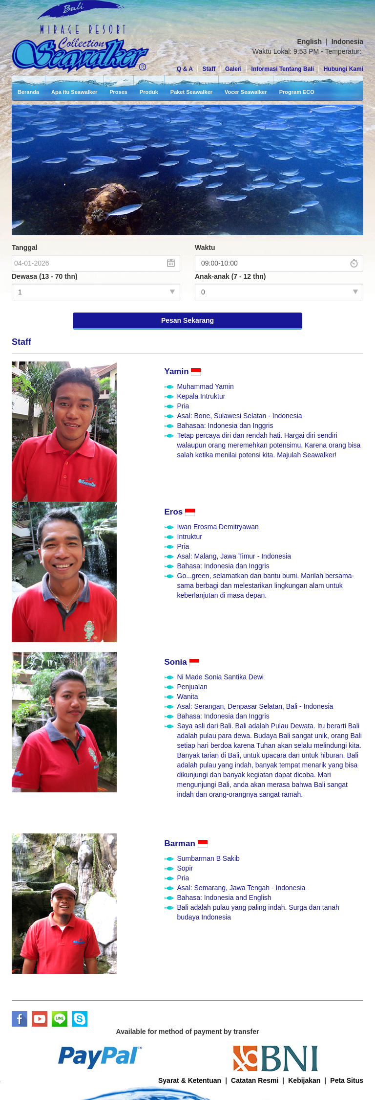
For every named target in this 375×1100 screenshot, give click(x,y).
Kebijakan (304, 1051)
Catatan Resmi (254, 1051)
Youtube (39, 989)
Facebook (19, 989)
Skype (79, 989)
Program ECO (296, 63)
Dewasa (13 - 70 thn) (45, 247)
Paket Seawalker (191, 63)
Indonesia (347, 12)
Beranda (28, 63)
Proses (118, 63)
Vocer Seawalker (246, 63)
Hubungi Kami (343, 39)
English (309, 12)
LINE (59, 989)
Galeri (233, 39)
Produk (149, 63)
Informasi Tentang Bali (282, 39)
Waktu (205, 218)
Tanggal (25, 218)
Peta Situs (346, 1051)
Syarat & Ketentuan (189, 1051)
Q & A (185, 39)
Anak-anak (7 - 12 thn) (230, 247)
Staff (209, 39)
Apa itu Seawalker (74, 63)
